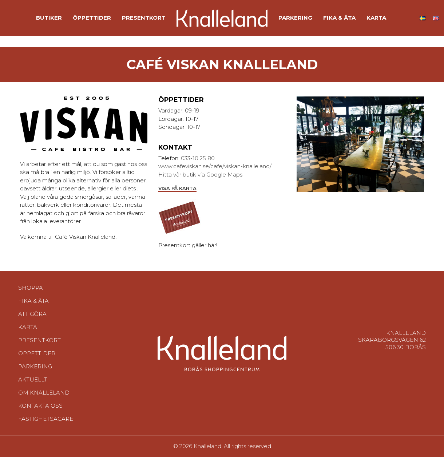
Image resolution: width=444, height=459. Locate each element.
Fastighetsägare (45, 421)
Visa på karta (177, 190)
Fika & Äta (33, 303)
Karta (27, 329)
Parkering (35, 368)
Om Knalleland (44, 394)
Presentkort (39, 342)
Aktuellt (32, 381)
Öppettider (36, 355)
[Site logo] (222, 18)
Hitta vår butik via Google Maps (200, 176)
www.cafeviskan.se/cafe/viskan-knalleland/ (214, 168)
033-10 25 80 (198, 160)
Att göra (32, 316)
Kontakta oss (40, 407)
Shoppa (30, 289)
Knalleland (207, 448)
